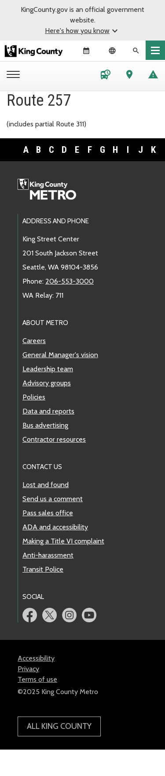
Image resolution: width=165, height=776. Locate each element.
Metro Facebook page (29, 615)
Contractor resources (54, 439)
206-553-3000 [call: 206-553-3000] (69, 281)
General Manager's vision (60, 355)
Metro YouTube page (89, 615)
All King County (59, 726)
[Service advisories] (153, 76)
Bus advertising (45, 425)
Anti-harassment (47, 555)
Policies (33, 397)
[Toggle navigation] (155, 50)
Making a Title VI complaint (63, 541)
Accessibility (36, 658)
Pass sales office (47, 513)
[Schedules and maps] (105, 76)
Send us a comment (52, 499)
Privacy (28, 669)
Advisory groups (46, 383)
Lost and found (45, 484)
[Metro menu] (15, 75)
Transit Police (42, 569)
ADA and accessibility (55, 527)
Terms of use (37, 679)
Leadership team (47, 369)
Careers (34, 340)
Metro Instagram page (69, 615)
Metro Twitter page (49, 615)
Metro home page (52, 190)
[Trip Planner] (129, 76)
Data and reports (48, 411)
